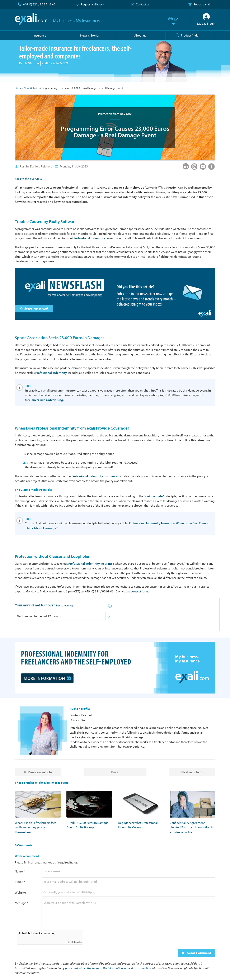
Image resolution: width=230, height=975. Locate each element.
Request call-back (92, 4)
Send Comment (198, 953)
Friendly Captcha (74, 942)
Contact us (143, 4)
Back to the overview (28, 179)
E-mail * (20, 882)
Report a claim (202, 4)
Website (20, 892)
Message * (21, 903)
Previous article (40, 772)
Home (18, 88)
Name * (20, 871)
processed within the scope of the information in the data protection (108, 968)
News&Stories (31, 88)
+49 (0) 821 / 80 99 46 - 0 (39, 4)
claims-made (154, 496)
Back (115, 772)
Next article (190, 772)
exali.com (31, 19)
